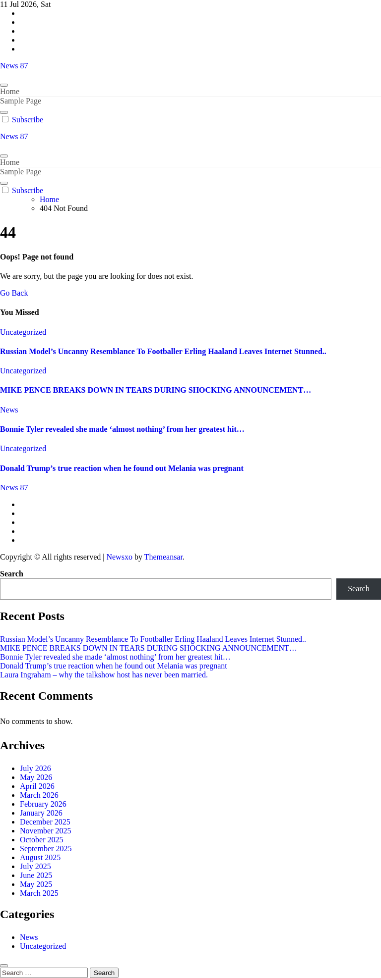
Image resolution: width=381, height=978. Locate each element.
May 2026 (36, 777)
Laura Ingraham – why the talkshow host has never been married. (104, 674)
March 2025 (39, 893)
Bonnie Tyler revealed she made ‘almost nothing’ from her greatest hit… (122, 429)
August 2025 (40, 857)
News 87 (14, 65)
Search (11, 573)
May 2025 (36, 884)
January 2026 (41, 813)
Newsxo (119, 557)
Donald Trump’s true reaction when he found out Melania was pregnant (122, 468)
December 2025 (45, 822)
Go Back (14, 293)
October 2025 (42, 839)
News (9, 410)
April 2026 (37, 786)
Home (9, 91)
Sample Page (20, 101)
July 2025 (35, 866)
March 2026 (39, 795)
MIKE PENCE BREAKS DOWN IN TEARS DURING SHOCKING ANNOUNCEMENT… (155, 390)
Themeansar (163, 557)
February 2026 (43, 804)
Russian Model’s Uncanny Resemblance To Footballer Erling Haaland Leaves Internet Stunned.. (163, 351)
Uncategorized (23, 332)
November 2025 (45, 830)
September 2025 (45, 848)
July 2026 (35, 768)
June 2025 (36, 875)
